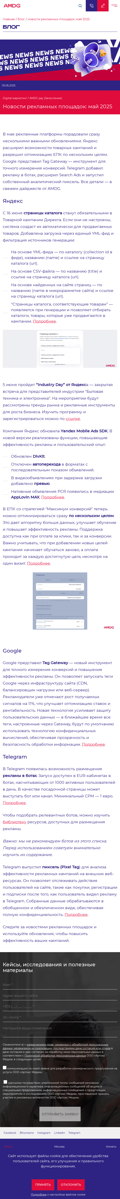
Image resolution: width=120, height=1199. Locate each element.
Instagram (44, 1132)
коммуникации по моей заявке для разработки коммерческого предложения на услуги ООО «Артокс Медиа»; (60, 1070)
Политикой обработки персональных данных (55, 1055)
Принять (43, 1185)
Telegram (74, 1132)
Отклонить (71, 1185)
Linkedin (59, 1132)
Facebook (10, 1132)
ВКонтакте (27, 1132)
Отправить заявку (60, 1114)
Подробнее (39, 1194)
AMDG (12, 5)
